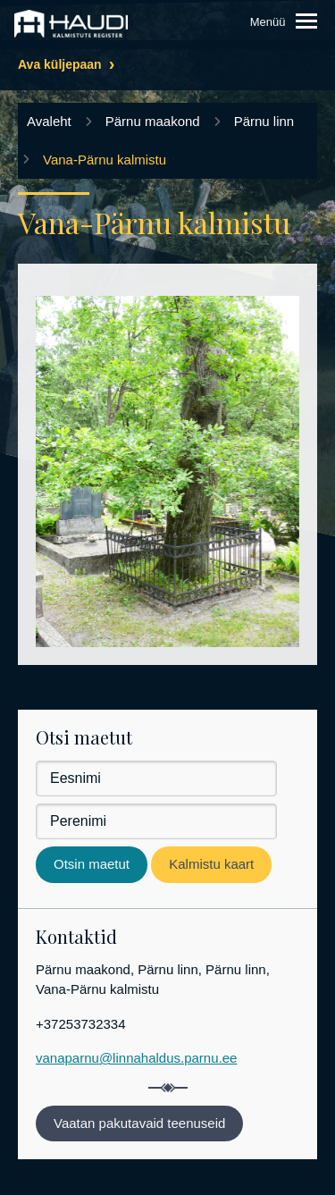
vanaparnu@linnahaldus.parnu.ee (136, 1057)
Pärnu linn (264, 121)
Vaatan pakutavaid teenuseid (139, 1123)
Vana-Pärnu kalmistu (104, 159)
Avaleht (49, 121)
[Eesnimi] (156, 778)
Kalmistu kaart (211, 863)
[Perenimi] (156, 821)
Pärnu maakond (152, 121)
